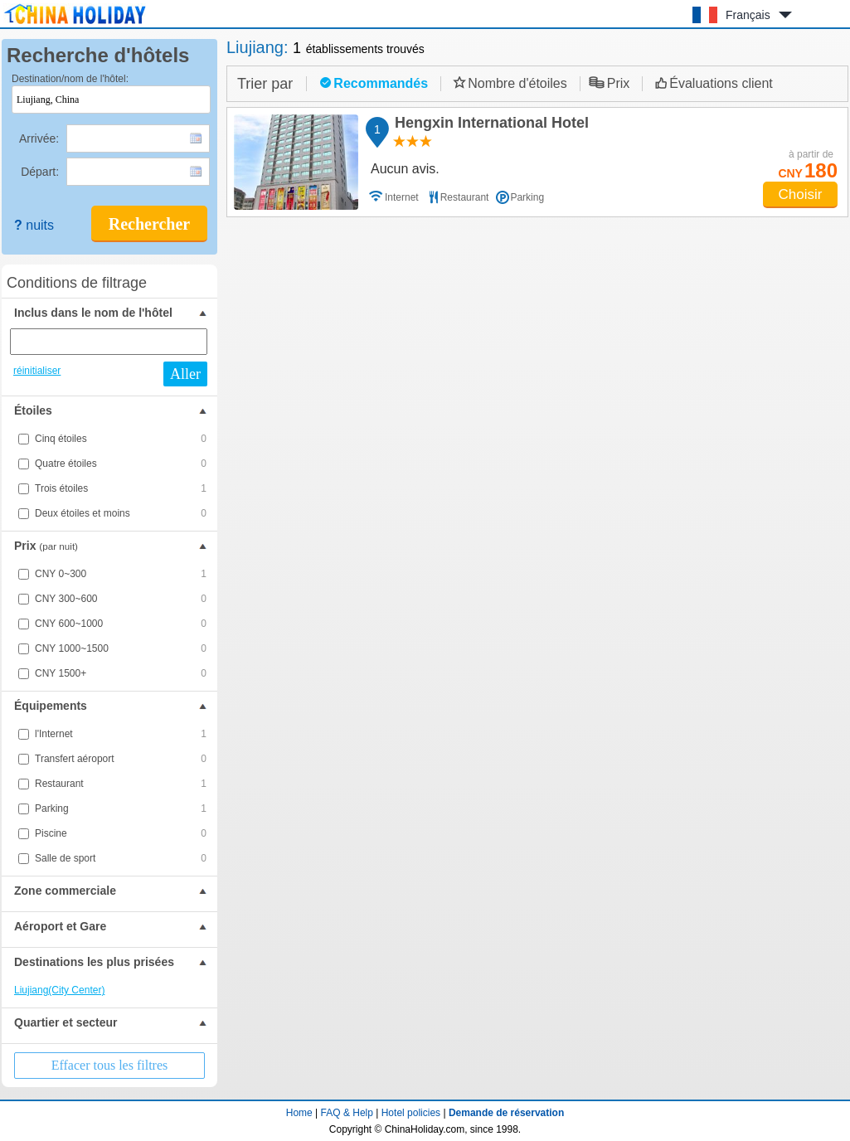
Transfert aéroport (120, 758)
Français (748, 15)
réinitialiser (37, 370)
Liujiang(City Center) (59, 990)
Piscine (120, 833)
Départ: (41, 171)
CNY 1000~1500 (120, 648)
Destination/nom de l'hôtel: (70, 79)
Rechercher (149, 224)
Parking (120, 808)
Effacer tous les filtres (109, 1065)
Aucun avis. (405, 169)
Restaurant (120, 783)
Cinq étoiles (120, 438)
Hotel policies (410, 1113)
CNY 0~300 (120, 573)
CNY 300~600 (120, 598)
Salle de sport (120, 858)
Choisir (801, 194)
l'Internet (120, 733)
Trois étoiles (120, 488)
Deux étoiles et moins (120, 513)
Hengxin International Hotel (489, 125)
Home (299, 1113)
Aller (185, 374)
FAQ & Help (347, 1113)
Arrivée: (40, 138)
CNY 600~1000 (120, 623)
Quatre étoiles (120, 463)
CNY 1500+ (120, 673)
